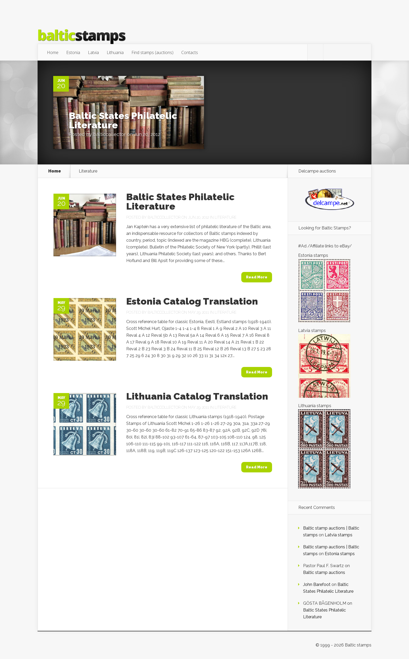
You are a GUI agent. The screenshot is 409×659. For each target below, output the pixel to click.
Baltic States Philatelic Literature (123, 120)
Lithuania (115, 52)
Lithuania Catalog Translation (197, 396)
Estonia (73, 52)
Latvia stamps (338, 534)
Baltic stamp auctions (324, 572)
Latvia (93, 52)
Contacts (189, 52)
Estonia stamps (340, 553)
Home (52, 52)
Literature (226, 217)
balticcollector (109, 134)
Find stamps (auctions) (152, 52)
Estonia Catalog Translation (192, 301)
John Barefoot (316, 584)
